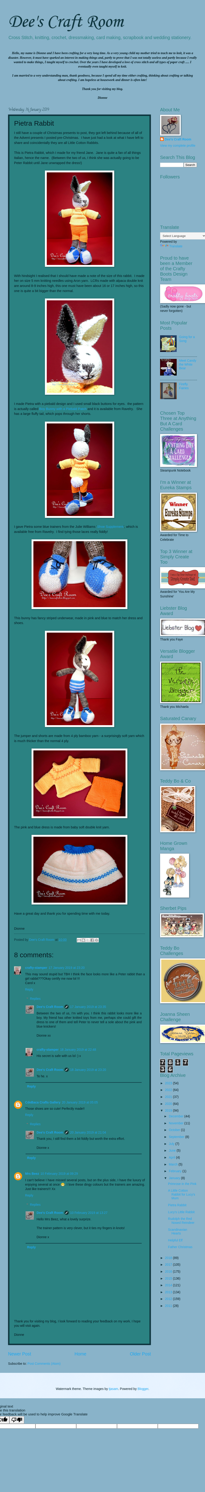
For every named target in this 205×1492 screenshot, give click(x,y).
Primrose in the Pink (182, 1184)
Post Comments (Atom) (43, 1363)
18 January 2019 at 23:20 (88, 1070)
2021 (169, 1097)
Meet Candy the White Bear (187, 364)
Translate (171, 246)
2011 (169, 1306)
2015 (169, 1278)
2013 (169, 1292)
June (173, 1150)
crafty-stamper (36, 968)
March (174, 1164)
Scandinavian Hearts (177, 1231)
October (175, 1130)
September (177, 1137)
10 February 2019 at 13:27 (89, 1213)
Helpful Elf (175, 1240)
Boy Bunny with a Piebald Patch (63, 409)
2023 (169, 1083)
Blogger (143, 1389)
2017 (169, 1264)
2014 (169, 1285)
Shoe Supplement (110, 526)
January (175, 1178)
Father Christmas (180, 1247)
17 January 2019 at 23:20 (67, 968)
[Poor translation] (16, 1420)
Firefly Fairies (184, 386)
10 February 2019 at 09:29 (59, 1173)
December (176, 1116)
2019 (169, 1110)
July (172, 1144)
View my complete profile (177, 145)
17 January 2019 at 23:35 (88, 1007)
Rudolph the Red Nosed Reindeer (181, 1221)
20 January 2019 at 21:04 (88, 1132)
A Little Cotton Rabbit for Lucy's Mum (181, 1194)
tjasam (113, 1389)
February (175, 1171)
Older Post (140, 1354)
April (172, 1157)
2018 (169, 1258)
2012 (169, 1299)
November (176, 1123)
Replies (35, 999)
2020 (169, 1104)
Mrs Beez (32, 1173)
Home (81, 1354)
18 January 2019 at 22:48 (78, 1049)
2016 (169, 1271)
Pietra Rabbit (177, 1205)
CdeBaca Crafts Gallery (42, 1102)
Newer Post (19, 1354)
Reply (29, 989)
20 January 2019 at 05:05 (80, 1102)
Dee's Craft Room (65, 22)
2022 (169, 1090)
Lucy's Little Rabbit (181, 1212)
